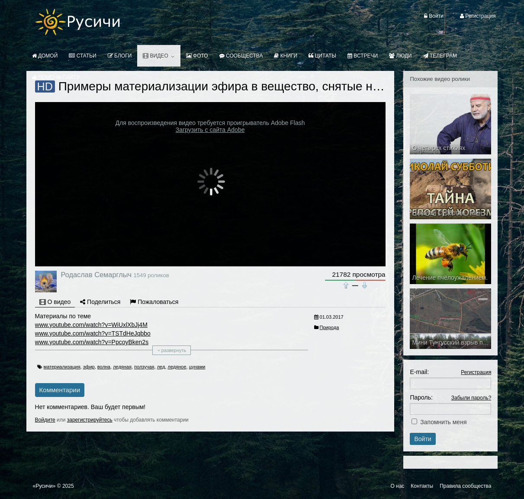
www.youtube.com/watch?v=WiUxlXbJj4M (91, 324)
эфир (89, 366)
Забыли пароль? (471, 398)
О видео (55, 301)
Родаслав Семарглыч (96, 274)
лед (161, 366)
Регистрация (476, 372)
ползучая (144, 366)
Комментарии (59, 389)
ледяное (177, 366)
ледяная (122, 366)
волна (103, 366)
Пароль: (421, 397)
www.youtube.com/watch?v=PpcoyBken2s (92, 342)
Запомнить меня (443, 422)
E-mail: (419, 371)
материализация (62, 366)
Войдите (45, 420)
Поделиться (100, 301)
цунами (197, 366)
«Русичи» (44, 486)
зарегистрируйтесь (90, 420)
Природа (329, 327)
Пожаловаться (154, 301)
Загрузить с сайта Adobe (210, 129)
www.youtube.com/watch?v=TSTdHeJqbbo (93, 333)
